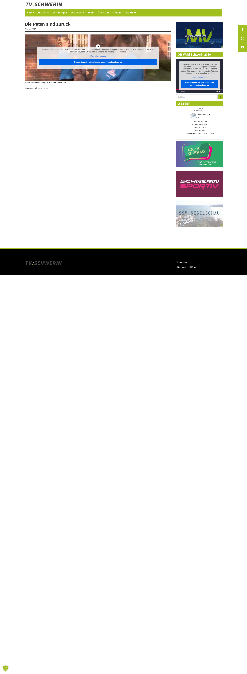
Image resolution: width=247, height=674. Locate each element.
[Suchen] (220, 96)
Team (91, 12)
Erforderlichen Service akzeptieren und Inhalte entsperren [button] (98, 62)
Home (30, 12)
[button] (5, 668)
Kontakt (131, 12)
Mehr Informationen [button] (98, 56)
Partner (118, 12)
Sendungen (60, 12)
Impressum (182, 262)
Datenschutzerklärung (187, 267)
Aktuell (42, 12)
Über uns (104, 12)
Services (76, 12)
